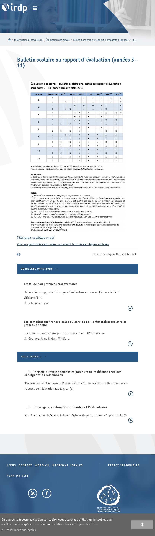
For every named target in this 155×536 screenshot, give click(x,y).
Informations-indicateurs (28, 39)
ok (142, 524)
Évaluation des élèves (58, 39)
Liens (11, 465)
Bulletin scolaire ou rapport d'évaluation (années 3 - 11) (105, 39)
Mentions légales (67, 465)
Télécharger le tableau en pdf (35, 237)
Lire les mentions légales (20, 530)
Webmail (42, 465)
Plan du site (18, 475)
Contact (25, 465)
